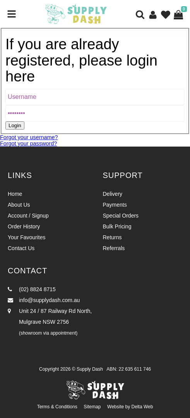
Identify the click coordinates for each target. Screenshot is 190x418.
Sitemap (92, 406)
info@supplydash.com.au (44, 300)
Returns (112, 237)
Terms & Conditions (57, 406)
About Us (19, 205)
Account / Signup (28, 215)
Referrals (114, 248)
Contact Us (21, 248)
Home (15, 194)
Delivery (113, 194)
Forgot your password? (28, 143)
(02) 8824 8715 (32, 289)
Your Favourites (27, 237)
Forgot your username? (29, 137)
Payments (115, 205)
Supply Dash (90, 369)
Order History (24, 226)
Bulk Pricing (117, 226)
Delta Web (142, 406)
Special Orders (121, 215)
